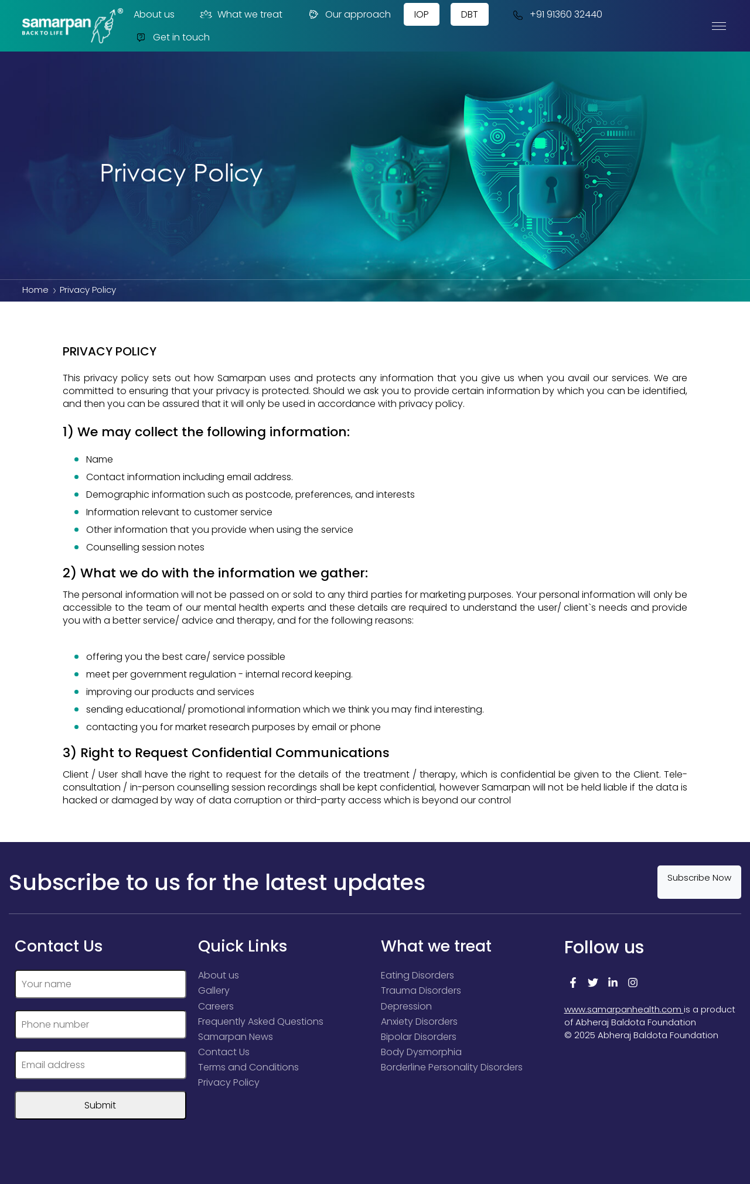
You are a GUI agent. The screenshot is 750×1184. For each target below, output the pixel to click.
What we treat (240, 15)
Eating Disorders (417, 975)
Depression (406, 1005)
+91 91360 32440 (556, 15)
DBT (469, 14)
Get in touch (172, 37)
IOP (421, 14)
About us (154, 14)
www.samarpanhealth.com (624, 1009)
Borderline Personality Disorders (452, 1066)
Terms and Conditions (248, 1066)
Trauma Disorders (421, 990)
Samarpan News (235, 1036)
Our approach (348, 15)
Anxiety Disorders (419, 1021)
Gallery (214, 990)
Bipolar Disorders (418, 1036)
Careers (216, 1005)
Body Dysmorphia (421, 1051)
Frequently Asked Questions (260, 1021)
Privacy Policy (229, 1082)
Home (35, 289)
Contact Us (224, 1051)
